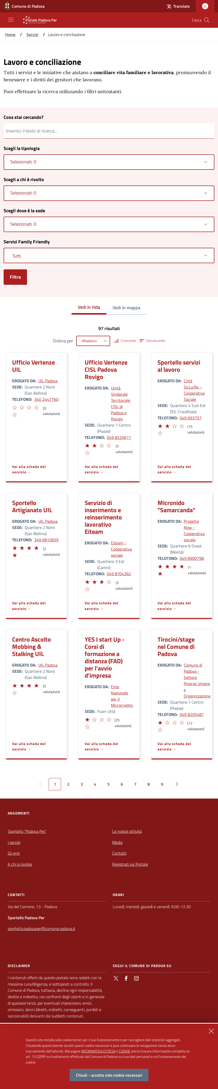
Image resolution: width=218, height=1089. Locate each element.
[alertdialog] (109, 1056)
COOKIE (124, 1051)
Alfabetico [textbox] (89, 340)
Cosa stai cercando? (23, 117)
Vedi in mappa (126, 307)
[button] (14, 406)
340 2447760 (46, 399)
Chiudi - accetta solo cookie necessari (109, 1075)
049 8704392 (119, 574)
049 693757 (191, 418)
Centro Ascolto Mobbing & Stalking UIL (31, 646)
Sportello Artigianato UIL (32, 506)
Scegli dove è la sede (24, 210)
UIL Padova (48, 381)
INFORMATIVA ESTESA (98, 1051)
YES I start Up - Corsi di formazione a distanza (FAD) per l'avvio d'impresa (105, 657)
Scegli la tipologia (22, 148)
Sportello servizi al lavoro (179, 366)
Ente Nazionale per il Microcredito (122, 696)
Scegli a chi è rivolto (24, 179)
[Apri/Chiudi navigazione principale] (11, 19)
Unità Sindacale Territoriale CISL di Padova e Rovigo (120, 403)
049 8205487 (192, 714)
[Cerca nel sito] (207, 20)
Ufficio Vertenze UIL (33, 366)
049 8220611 (119, 437)
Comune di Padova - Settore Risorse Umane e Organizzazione (197, 680)
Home (10, 34)
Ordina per (63, 340)
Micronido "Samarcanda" (176, 506)
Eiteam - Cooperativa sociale (121, 549)
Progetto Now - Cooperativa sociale (194, 530)
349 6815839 (46, 540)
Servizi (32, 34)
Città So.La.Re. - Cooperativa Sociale (194, 390)
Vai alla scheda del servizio (29, 469)
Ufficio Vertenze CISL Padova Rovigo (106, 369)
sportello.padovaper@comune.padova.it (41, 928)
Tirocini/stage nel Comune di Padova (176, 646)
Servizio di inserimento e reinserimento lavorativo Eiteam (103, 517)
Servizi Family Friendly (27, 241)
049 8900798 (192, 558)
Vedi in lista (89, 307)
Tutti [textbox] (16, 255)
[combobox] (109, 162)
